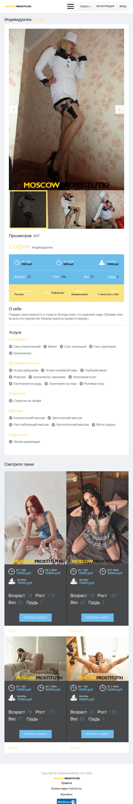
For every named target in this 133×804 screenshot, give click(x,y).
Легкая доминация (27, 441)
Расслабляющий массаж (31, 424)
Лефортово (57, 292)
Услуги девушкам (26, 370)
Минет (52, 346)
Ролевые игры (94, 383)
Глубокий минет (96, 370)
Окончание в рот (85, 377)
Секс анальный (75, 346)
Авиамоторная (79, 294)
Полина (75, 717)
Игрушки (20, 377)
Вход (122, 6)
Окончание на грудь (28, 383)
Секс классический (27, 346)
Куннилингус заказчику (49, 377)
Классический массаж (29, 418)
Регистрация (105, 6)
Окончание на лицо (63, 383)
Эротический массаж (67, 418)
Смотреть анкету (35, 703)
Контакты (66, 794)
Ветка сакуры (105, 424)
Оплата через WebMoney (66, 788)
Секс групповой (105, 346)
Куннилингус (23, 353)
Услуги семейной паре (61, 370)
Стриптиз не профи (27, 401)
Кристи (13, 717)
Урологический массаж (72, 424)
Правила (66, 783)
